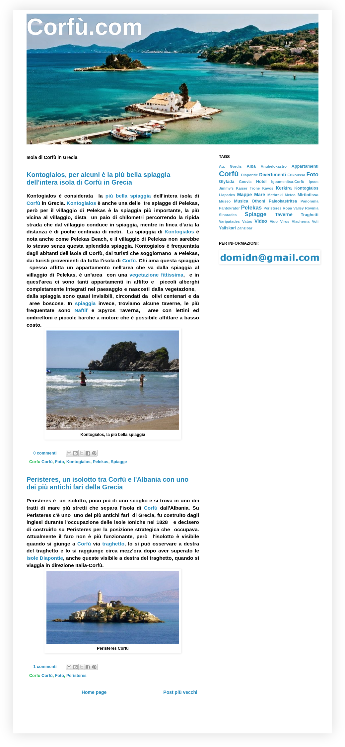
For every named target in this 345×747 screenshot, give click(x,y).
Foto (59, 461)
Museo (225, 201)
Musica (241, 201)
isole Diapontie (45, 558)
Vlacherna (301, 221)
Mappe (244, 194)
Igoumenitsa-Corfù (287, 182)
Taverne (284, 214)
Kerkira (284, 188)
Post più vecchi (180, 692)
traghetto (113, 543)
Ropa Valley (293, 208)
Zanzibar (244, 228)
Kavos (267, 188)
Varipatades (229, 221)
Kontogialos (81, 203)
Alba (250, 166)
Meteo (290, 195)
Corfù (33, 203)
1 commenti (45, 666)
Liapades (227, 195)
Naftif (80, 310)
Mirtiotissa (308, 195)
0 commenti (45, 453)
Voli (315, 221)
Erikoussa (296, 175)
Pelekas (100, 461)
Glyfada (226, 181)
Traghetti (309, 214)
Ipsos (313, 182)
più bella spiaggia (128, 196)
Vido (274, 221)
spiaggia (85, 303)
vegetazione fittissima (156, 275)
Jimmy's (226, 188)
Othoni (258, 201)
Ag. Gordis (230, 166)
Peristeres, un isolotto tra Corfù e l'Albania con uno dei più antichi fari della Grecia (107, 483)
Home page (94, 692)
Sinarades (228, 215)
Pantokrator (229, 208)
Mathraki (275, 195)
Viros (285, 221)
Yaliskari (227, 228)
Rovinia (311, 208)
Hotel (261, 181)
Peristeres (76, 675)
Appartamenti (305, 166)
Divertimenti (272, 174)
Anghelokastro (274, 166)
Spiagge (119, 461)
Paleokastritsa (283, 201)
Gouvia (245, 182)
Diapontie (249, 175)
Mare (259, 194)
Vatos (247, 221)
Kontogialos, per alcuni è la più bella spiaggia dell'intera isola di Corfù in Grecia (98, 178)
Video (260, 221)
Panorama (309, 201)
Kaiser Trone (248, 188)
